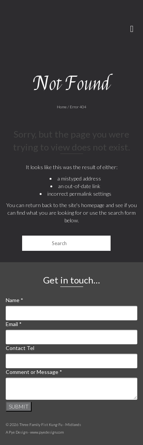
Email (14, 324)
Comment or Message (34, 372)
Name (14, 300)
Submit (19, 406)
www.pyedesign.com (47, 432)
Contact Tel (20, 348)
